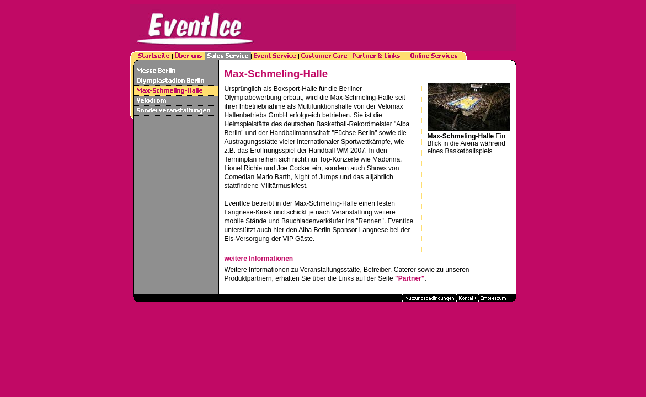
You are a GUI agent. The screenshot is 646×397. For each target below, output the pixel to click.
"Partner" (409, 278)
